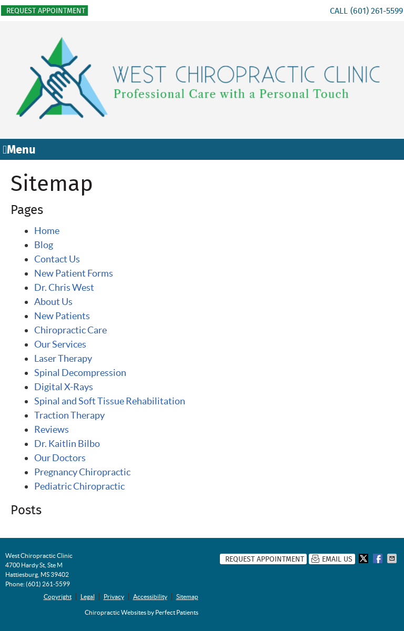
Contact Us (57, 258)
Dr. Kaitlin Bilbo (67, 443)
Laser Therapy (63, 358)
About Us (53, 301)
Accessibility (150, 596)
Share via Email (393, 558)
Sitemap (187, 596)
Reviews (51, 429)
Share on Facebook (379, 558)
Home (46, 230)
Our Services (60, 344)
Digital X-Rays (63, 386)
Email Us (331, 559)
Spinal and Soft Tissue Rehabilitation (109, 400)
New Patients (62, 315)
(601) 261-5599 (376, 11)
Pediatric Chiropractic (79, 486)
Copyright (58, 596)
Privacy (114, 596)
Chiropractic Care (70, 329)
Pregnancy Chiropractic (82, 471)
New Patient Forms (73, 273)
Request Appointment (45, 10)
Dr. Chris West (64, 287)
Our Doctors (60, 457)
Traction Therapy (69, 415)
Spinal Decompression (80, 372)
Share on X (364, 558)
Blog (43, 244)
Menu (19, 149)
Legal (87, 596)
